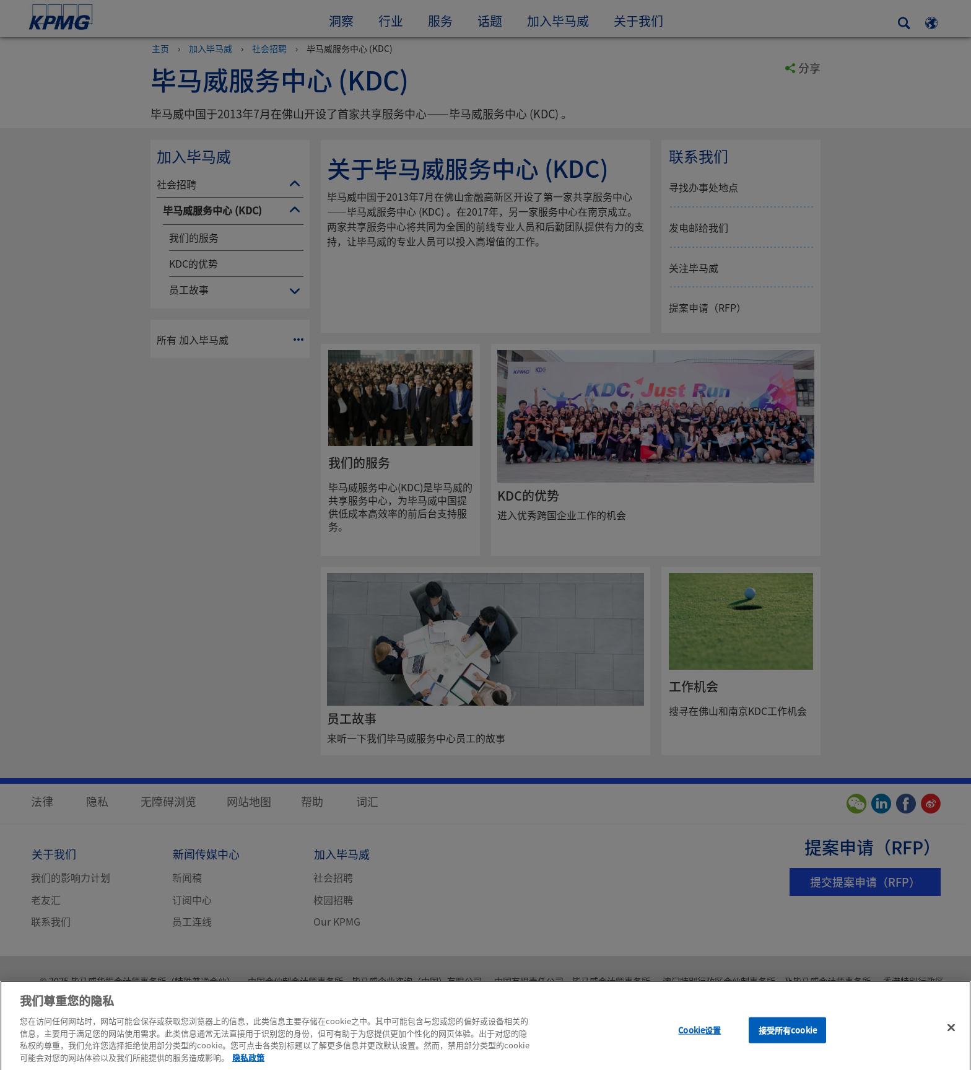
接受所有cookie (788, 1042)
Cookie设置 (699, 1042)
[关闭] (951, 1039)
